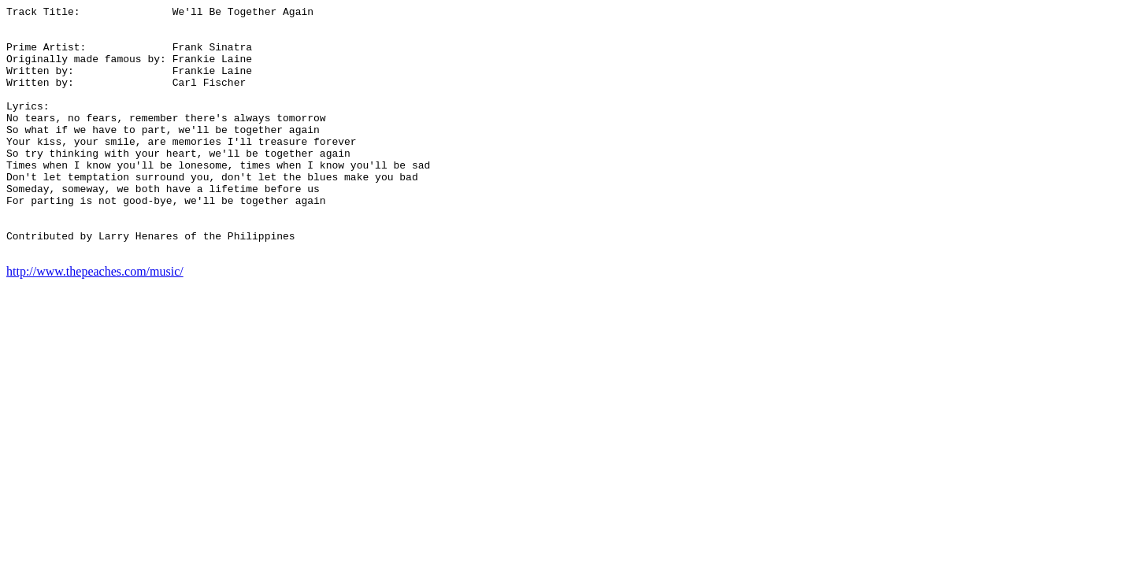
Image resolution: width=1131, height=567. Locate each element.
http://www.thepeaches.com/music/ (95, 321)
